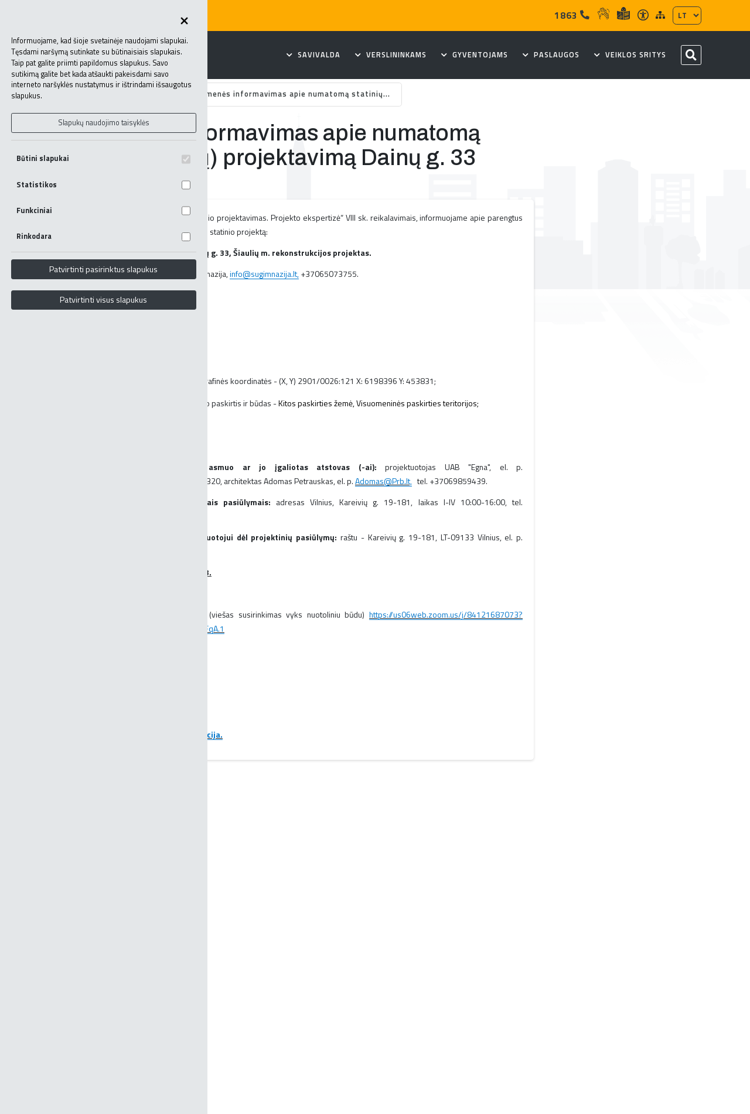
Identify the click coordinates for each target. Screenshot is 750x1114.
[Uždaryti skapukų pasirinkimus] (184, 22)
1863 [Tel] (572, 15)
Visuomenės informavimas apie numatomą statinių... (287, 94)
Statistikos (103, 184)
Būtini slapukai (103, 158)
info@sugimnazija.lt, (264, 274)
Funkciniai (103, 210)
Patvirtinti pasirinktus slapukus (103, 269)
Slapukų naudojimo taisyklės (103, 122)
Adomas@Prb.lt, (383, 481)
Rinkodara (103, 236)
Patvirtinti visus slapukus (103, 299)
